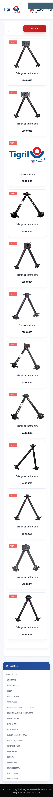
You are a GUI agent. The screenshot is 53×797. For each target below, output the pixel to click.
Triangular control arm (27, 73)
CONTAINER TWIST (13, 746)
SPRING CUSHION (13, 696)
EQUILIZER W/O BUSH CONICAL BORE (20, 713)
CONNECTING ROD (13, 680)
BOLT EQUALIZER (13, 718)
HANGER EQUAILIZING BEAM (17, 735)
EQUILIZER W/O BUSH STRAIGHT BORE (20, 707)
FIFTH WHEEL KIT (13, 729)
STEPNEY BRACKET (13, 762)
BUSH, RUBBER (12, 778)
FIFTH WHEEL (12, 724)
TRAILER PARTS (12, 674)
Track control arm (27, 174)
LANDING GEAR (12, 773)
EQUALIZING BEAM (13, 768)
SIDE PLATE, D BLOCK (14, 740)
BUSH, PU (10, 757)
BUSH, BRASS (12, 751)
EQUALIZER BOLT (13, 685)
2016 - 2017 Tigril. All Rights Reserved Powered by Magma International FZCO (26, 791)
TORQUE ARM (12, 702)
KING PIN (10, 691)
